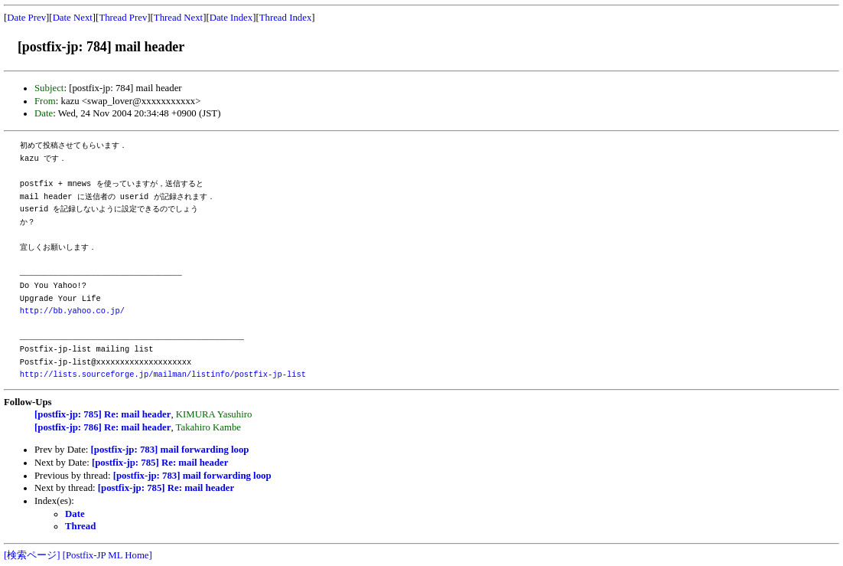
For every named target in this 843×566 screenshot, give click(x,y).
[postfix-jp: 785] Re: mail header (102, 414)
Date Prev (26, 17)
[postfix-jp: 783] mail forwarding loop (170, 449)
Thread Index (285, 17)
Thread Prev (123, 17)
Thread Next (178, 17)
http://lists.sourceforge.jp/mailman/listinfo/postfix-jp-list (163, 374)
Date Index (231, 17)
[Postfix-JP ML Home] (107, 555)
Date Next (73, 17)
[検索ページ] (32, 555)
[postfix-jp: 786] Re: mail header (102, 427)
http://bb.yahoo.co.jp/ (72, 311)
